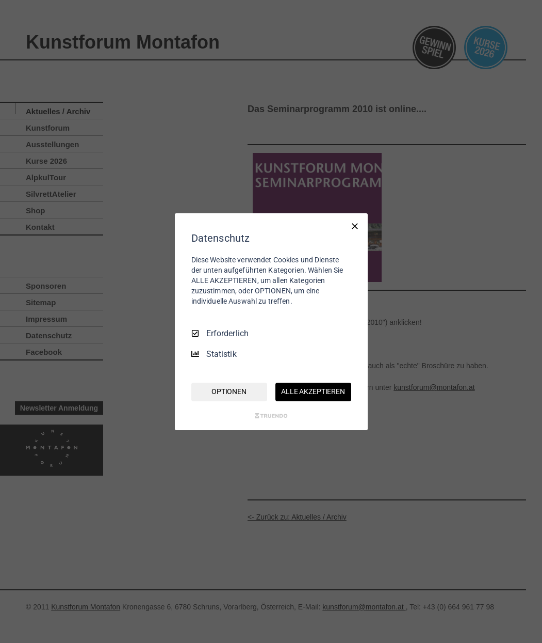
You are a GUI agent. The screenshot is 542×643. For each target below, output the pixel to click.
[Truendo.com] (271, 416)
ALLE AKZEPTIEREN (313, 391)
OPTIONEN (229, 391)
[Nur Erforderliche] (355, 226)
